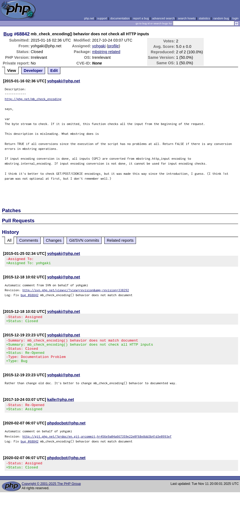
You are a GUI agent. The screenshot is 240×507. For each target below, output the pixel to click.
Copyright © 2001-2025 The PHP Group (51, 495)
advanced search (163, 18)
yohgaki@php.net (63, 81)
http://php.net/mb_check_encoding (33, 99)
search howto (186, 18)
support (102, 18)
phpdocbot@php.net (66, 433)
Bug (8, 34)
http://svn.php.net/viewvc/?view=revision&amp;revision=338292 (75, 291)
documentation (120, 18)
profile (113, 46)
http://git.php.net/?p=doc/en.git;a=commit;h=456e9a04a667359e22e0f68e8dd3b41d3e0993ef (96, 446)
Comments (28, 240)
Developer (33, 70)
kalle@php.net (60, 408)
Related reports (120, 240)
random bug (221, 18)
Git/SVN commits (84, 240)
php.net (89, 18)
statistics (204, 18)
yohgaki (99, 46)
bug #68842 (29, 296)
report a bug (141, 18)
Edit (54, 70)
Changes (54, 240)
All (9, 240)
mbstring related (106, 51)
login (235, 18)
